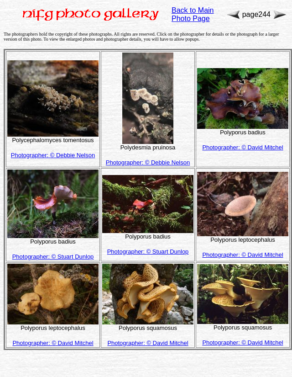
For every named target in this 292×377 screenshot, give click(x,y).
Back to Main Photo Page (193, 14)
